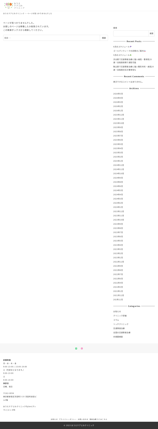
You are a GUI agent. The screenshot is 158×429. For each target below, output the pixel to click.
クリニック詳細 (120, 315)
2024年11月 (118, 169)
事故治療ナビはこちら (98, 419)
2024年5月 (118, 190)
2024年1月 (118, 207)
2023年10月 (118, 220)
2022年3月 (118, 287)
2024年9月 (118, 178)
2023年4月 (118, 245)
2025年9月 (118, 127)
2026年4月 (118, 98)
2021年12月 (118, 295)
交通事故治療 (119, 328)
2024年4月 (118, 194)
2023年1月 (118, 257)
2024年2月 (118, 203)
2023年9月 (118, 224)
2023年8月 (118, 228)
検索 (104, 37)
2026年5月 (118, 93)
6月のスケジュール (122, 46)
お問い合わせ (83, 419)
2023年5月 (118, 240)
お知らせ (117, 311)
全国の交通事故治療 (121, 332)
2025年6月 (118, 140)
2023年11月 (118, 215)
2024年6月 (118, 186)
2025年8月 (118, 131)
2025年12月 (118, 114)
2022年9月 (118, 266)
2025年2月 (118, 156)
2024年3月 (118, 198)
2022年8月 (118, 270)
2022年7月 (118, 274)
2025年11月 (118, 119)
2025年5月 (118, 144)
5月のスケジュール (122, 55)
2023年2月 (118, 253)
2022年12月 (118, 261)
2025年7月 (118, 135)
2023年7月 (118, 232)
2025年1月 (118, 161)
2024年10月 (118, 173)
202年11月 (118, 299)
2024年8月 (118, 182)
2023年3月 (118, 249)
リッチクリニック (121, 324)
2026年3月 (118, 102)
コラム (116, 320)
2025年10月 (118, 123)
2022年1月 (118, 291)
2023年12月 (118, 211)
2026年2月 (118, 106)
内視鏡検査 (118, 336)
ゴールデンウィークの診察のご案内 (129, 51)
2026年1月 (118, 110)
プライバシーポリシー (68, 419)
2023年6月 (118, 236)
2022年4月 (118, 283)
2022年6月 (118, 278)
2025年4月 (118, 148)
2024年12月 (118, 165)
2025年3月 (118, 152)
